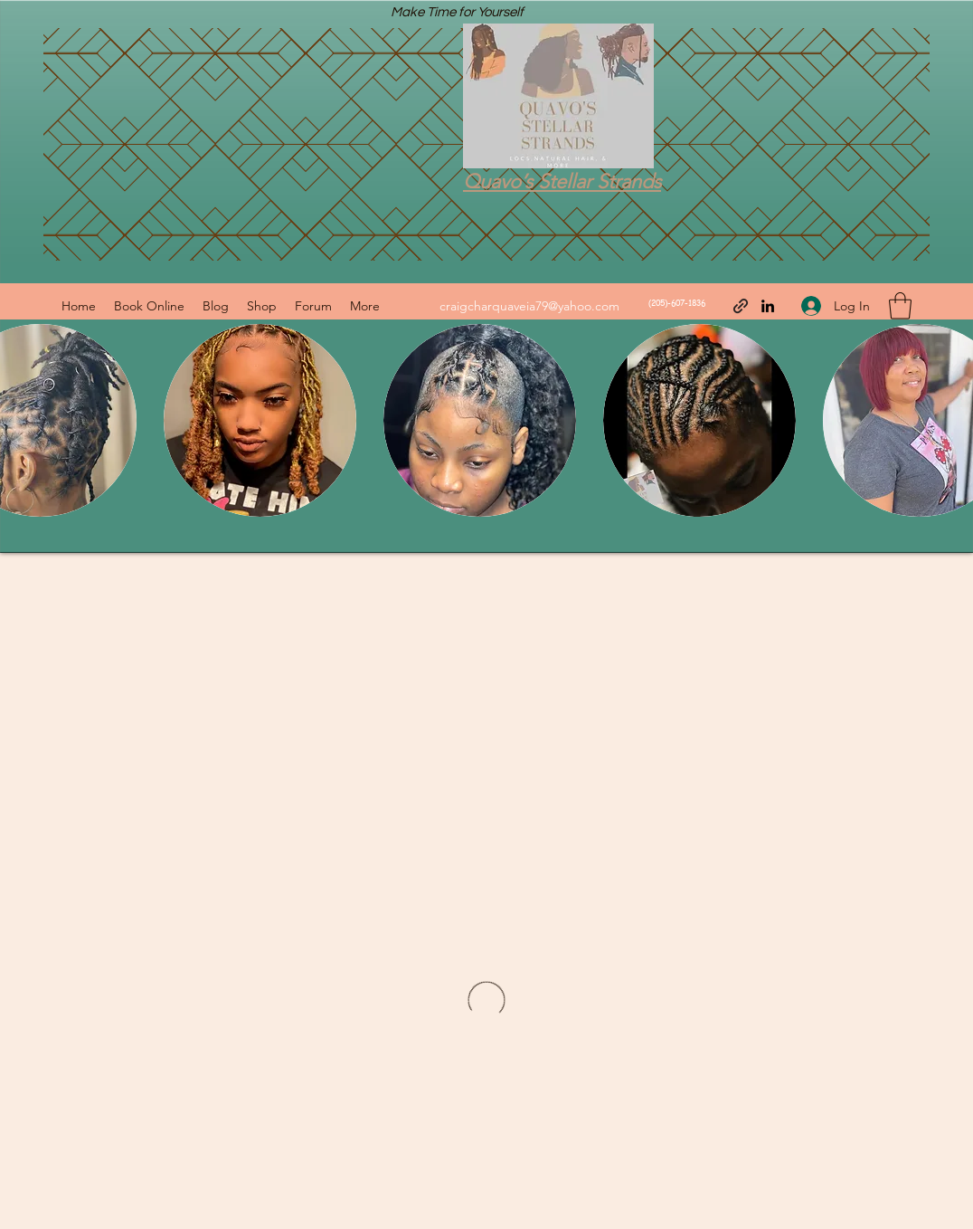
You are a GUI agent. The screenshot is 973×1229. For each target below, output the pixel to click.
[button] (900, 305)
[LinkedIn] (768, 306)
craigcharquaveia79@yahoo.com (529, 306)
